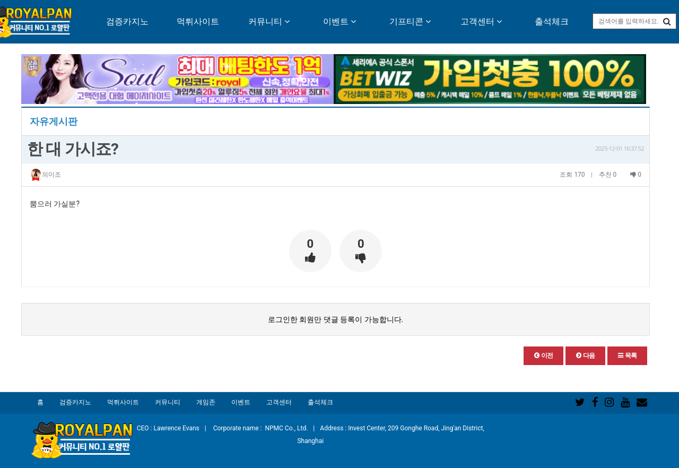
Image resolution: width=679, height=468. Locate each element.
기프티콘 (410, 21)
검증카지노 (127, 21)
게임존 (205, 402)
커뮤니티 (269, 21)
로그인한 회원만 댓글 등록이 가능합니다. (336, 319)
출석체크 (552, 21)
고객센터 (481, 21)
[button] (543, 355)
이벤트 (339, 21)
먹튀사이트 (198, 21)
